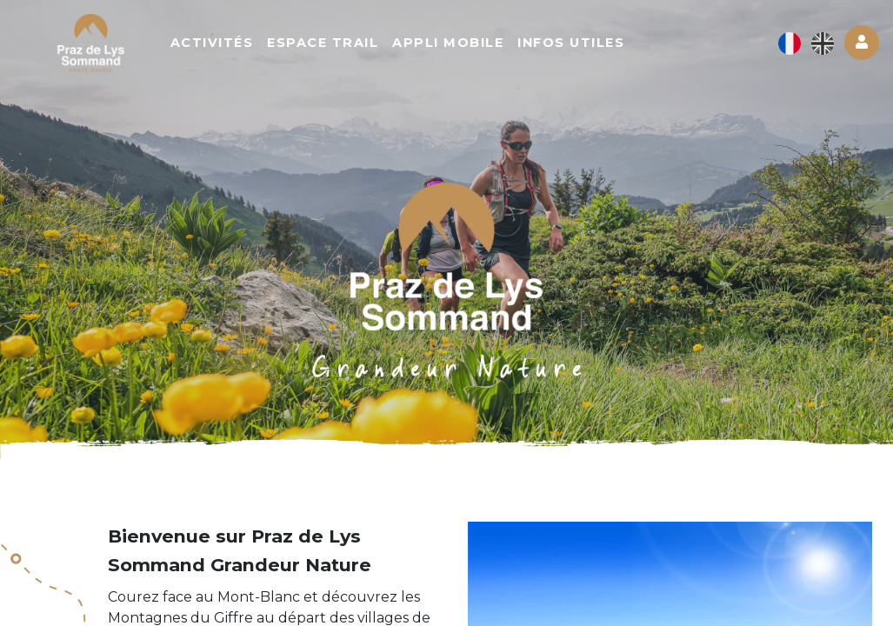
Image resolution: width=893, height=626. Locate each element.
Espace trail (330, 43)
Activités (219, 43)
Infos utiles (578, 43)
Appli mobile (455, 43)
